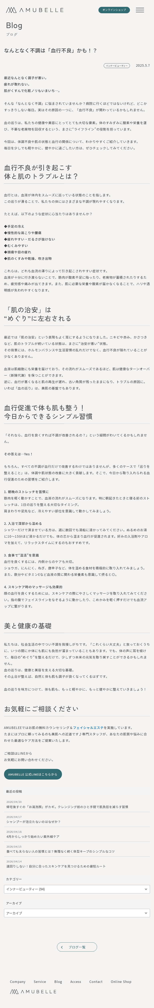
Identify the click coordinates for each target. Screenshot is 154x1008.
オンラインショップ (114, 10)
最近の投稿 (14, 791)
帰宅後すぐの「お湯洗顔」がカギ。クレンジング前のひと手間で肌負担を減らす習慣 (77, 804)
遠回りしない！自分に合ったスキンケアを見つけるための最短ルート (77, 863)
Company (17, 981)
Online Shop (121, 981)
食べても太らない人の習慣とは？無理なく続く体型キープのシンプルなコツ (77, 849)
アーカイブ (14, 903)
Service (40, 981)
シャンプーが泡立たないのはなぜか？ (77, 819)
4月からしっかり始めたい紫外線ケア (77, 834)
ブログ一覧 (73, 947)
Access (75, 981)
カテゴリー (14, 879)
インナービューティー (117, 65)
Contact (96, 981)
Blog (58, 981)
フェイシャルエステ (88, 727)
